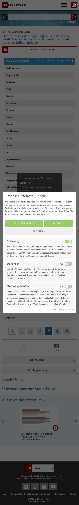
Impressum (70, 310)
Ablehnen (58, 223)
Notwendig (13, 241)
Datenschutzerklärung (56, 310)
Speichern (39, 231)
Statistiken (13, 263)
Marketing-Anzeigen (18, 286)
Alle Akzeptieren (24, 223)
